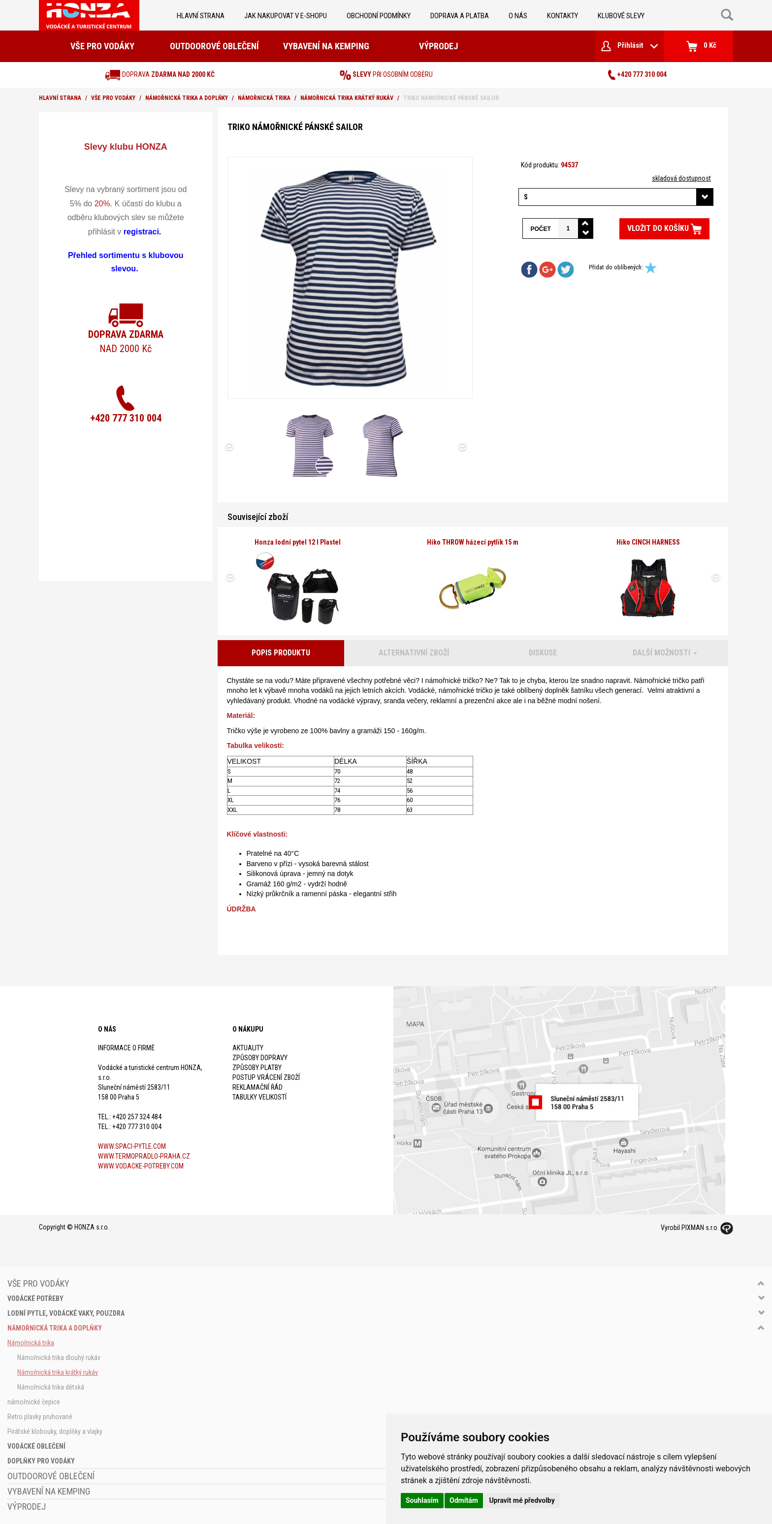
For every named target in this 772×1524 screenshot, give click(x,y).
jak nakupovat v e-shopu (285, 15)
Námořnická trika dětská (50, 1387)
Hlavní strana (201, 15)
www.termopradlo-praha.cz (144, 1156)
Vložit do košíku (664, 229)
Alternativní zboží (414, 652)
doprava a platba (459, 15)
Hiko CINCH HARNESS (648, 542)
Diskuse (543, 652)
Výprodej (438, 46)
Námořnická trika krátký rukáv (346, 98)
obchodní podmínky (379, 15)
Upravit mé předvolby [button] (521, 1500)
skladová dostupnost (681, 178)
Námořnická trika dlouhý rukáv (58, 1358)
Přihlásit (629, 46)
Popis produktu (281, 652)
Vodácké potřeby (35, 1298)
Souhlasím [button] (422, 1500)
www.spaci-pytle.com (132, 1146)
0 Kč (701, 46)
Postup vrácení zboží (266, 1077)
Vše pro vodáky (102, 46)
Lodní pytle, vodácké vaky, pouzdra (66, 1313)
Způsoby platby (257, 1067)
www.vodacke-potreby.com (141, 1166)
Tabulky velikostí (259, 1097)
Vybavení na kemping (326, 46)
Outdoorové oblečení (214, 46)
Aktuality (247, 1048)
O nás (518, 15)
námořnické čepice (33, 1402)
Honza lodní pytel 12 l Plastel (298, 542)
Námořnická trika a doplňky (186, 98)
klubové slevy (621, 15)
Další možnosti (665, 652)
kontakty (562, 15)
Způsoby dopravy (260, 1058)
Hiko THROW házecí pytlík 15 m (472, 542)
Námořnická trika (264, 98)
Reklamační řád (257, 1087)
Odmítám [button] (464, 1500)
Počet (540, 229)
